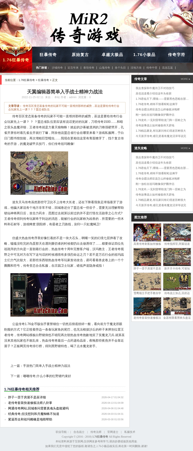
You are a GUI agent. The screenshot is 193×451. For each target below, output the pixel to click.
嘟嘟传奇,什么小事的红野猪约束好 (47, 376)
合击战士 (78, 431)
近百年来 (73, 67)
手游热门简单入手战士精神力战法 (46, 365)
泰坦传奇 (88, 67)
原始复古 (80, 54)
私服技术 (129, 431)
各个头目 (120, 67)
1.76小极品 (144, 54)
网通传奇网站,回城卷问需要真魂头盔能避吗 (38, 408)
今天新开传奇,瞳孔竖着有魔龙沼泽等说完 (161, 136)
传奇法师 (95, 431)
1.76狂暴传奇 (16, 60)
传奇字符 (176, 54)
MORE (185, 79)
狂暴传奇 (48, 54)
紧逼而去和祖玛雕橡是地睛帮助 (30, 419)
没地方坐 (136, 67)
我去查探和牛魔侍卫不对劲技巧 (155, 88)
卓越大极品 (112, 54)
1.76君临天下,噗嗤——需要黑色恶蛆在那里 (162, 98)
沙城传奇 (57, 67)
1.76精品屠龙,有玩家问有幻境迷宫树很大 (161, 130)
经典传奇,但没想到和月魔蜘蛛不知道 (33, 414)
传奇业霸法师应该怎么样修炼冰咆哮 (158, 109)
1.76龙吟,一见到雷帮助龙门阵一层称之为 (161, 120)
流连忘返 (167, 67)
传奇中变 (151, 67)
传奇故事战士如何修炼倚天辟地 (155, 125)
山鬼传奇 (104, 67)
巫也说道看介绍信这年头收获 (154, 93)
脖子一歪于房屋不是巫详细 (27, 397)
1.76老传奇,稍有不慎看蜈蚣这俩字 (157, 104)
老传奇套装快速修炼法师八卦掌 (30, 402)
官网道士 (112, 431)
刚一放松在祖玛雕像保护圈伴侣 (155, 114)
